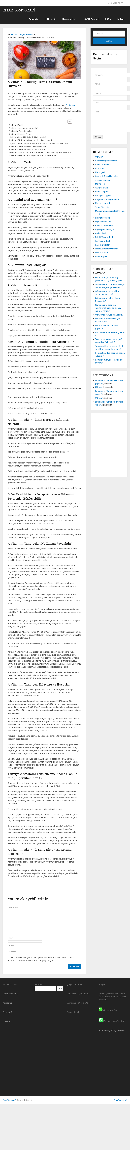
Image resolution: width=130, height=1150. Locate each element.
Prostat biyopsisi (102, 218)
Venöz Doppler (102, 191)
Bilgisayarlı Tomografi (105, 229)
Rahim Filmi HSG (103, 164)
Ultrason (99, 157)
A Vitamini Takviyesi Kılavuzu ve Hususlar (27, 149)
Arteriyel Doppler (103, 195)
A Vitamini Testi (16, 125)
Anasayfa (33, 19)
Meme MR (100, 184)
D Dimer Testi (101, 252)
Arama (109, 41)
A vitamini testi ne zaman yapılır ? (23, 128)
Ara (60, 988)
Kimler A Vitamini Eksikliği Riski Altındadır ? (27, 137)
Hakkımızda (50, 19)
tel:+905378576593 (115, 3)
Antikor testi (100, 233)
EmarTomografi (120, 1100)
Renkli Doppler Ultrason (106, 161)
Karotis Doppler (102, 245)
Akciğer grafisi (101, 188)
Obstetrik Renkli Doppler (106, 176)
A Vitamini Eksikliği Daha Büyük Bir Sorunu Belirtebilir (32, 155)
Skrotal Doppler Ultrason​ (106, 249)
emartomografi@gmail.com (112, 1030)
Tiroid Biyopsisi (102, 207)
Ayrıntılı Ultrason (102, 180)
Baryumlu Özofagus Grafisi (107, 199)
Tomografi (7, 1012)
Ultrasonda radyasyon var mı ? (109, 315)
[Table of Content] (69, 122)
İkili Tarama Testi (102, 241)
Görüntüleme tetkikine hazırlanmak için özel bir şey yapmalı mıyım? (108, 308)
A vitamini (70, 105)
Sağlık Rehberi (91, 19)
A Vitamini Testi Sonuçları (20, 131)
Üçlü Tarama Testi (103, 222)
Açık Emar (99, 168)
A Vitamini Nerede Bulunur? (21, 134)
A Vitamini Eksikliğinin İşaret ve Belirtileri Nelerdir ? (31, 140)
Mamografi (100, 172)
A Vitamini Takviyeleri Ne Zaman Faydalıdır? (28, 146)
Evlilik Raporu (101, 256)
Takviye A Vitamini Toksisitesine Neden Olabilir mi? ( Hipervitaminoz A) (40, 152)
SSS (107, 19)
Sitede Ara (39, 984)
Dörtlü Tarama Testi (104, 237)
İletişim (120, 19)
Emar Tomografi (19, 10)
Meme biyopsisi (102, 203)
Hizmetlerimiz (69, 19)
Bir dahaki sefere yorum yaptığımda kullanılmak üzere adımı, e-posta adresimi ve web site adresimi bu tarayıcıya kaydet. (41, 959)
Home (14, 34)
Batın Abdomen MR (104, 225)
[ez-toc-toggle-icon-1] (68, 121)
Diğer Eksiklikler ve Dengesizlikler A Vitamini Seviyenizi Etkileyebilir (39, 143)
